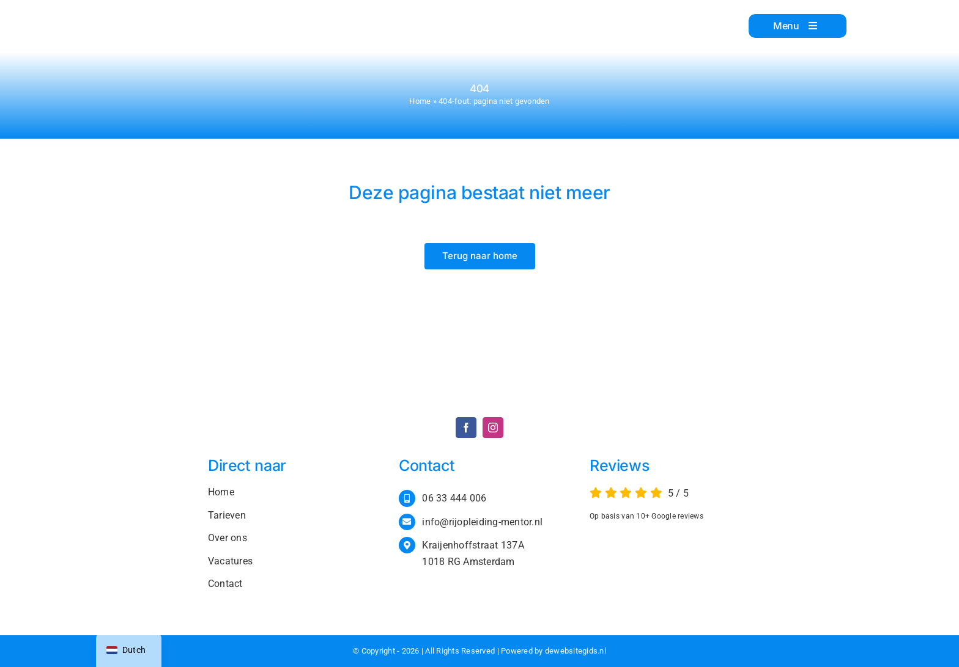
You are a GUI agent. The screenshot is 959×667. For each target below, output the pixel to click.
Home (420, 101)
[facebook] (466, 427)
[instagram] (493, 427)
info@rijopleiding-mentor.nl (482, 522)
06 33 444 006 (454, 498)
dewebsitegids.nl (575, 650)
